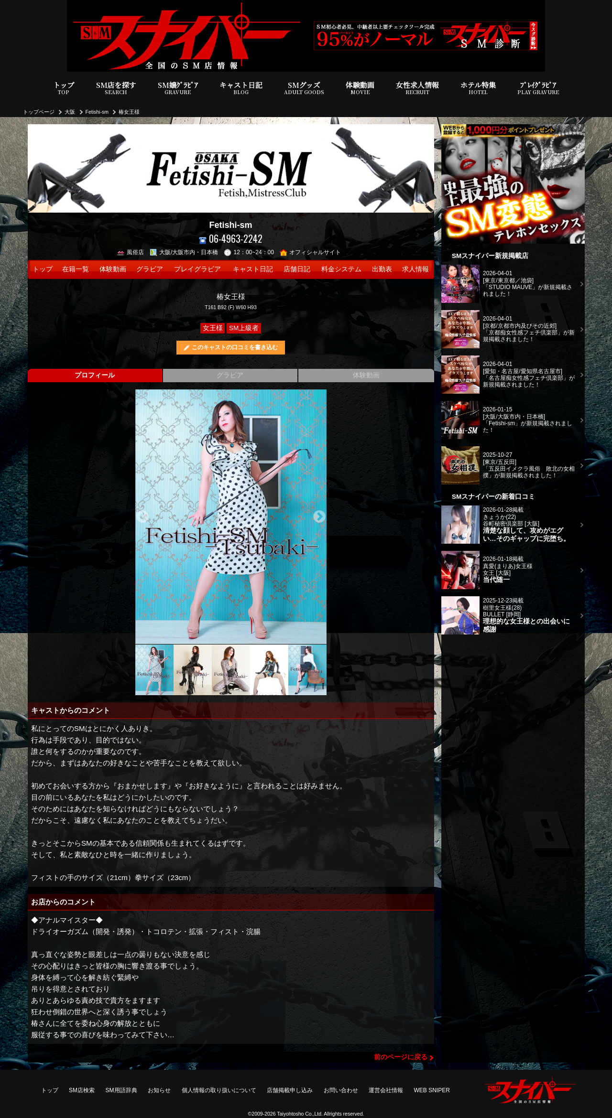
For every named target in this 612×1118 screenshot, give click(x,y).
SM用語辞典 (121, 1090)
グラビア (149, 269)
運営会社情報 (386, 1090)
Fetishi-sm (97, 112)
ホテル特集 (478, 88)
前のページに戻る (400, 1057)
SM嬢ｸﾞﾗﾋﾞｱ (178, 88)
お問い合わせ (341, 1090)
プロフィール (95, 375)
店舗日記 (297, 269)
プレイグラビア (197, 269)
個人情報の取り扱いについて (219, 1090)
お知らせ (159, 1090)
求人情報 (415, 269)
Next (319, 517)
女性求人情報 (417, 88)
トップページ (39, 112)
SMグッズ (304, 88)
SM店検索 (82, 1090)
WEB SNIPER (432, 1090)
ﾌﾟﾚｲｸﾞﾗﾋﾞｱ (538, 88)
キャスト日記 (240, 88)
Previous (142, 517)
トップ (64, 88)
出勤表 (382, 269)
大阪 (70, 112)
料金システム (341, 269)
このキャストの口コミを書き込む (235, 347)
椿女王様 (129, 112)
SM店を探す (116, 88)
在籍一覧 (75, 269)
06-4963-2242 (230, 239)
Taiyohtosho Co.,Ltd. (300, 1114)
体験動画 (360, 88)
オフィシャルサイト (310, 252)
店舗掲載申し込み (290, 1090)
